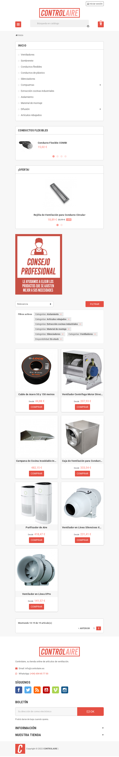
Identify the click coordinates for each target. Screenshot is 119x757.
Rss (37, 690)
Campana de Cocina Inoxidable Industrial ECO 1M (36, 461)
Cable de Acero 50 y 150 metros (36, 394)
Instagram (64, 690)
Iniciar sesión (95, 3)
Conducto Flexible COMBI (52, 142)
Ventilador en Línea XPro (36, 594)
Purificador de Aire (36, 527)
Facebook (18, 690)
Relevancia (22, 304)
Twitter (27, 690)
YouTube (46, 690)
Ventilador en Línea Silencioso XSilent (82, 527)
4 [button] (65, 156)
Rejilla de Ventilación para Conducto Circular (59, 214)
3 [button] (61, 156)
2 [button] (57, 156)
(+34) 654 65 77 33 (39, 674)
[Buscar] (59, 23)
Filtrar (94, 304)
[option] (59, 145)
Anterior (83, 629)
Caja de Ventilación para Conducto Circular (82, 461)
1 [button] (53, 156)
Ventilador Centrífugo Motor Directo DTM (82, 394)
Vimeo (55, 690)
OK (90, 712)
